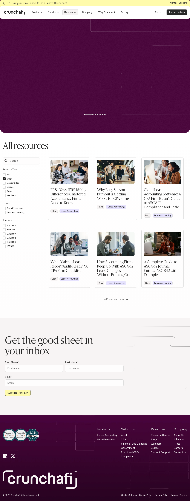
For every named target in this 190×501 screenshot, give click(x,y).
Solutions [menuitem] (128, 429)
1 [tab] (88, 115)
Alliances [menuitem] (179, 439)
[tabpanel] (95, 80)
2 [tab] (92, 114)
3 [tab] (95, 114)
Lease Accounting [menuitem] (107, 435)
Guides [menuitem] (155, 448)
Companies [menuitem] (127, 456)
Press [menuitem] (177, 443)
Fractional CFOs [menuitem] (130, 452)
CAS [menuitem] (123, 439)
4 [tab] (97, 114)
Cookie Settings (129, 495)
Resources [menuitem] (158, 429)
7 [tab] (105, 114)
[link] (14, 12)
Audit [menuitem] (124, 435)
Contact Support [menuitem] (160, 452)
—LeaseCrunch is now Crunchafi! (38, 3)
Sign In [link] (158, 12)
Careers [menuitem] (178, 448)
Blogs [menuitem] (154, 439)
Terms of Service (179, 495)
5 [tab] (100, 114)
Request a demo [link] (177, 12)
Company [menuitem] (180, 429)
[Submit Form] (6, 161)
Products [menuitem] (103, 429)
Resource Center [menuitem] (160, 435)
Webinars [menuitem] (156, 443)
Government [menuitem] (128, 448)
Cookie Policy (145, 495)
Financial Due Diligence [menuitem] (134, 443)
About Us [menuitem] (179, 435)
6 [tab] (102, 114)
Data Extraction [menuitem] (106, 439)
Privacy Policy (162, 495)
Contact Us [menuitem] (180, 452)
